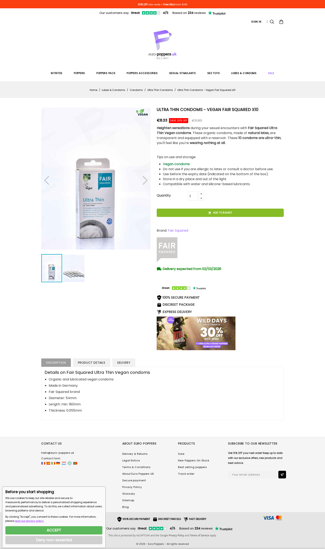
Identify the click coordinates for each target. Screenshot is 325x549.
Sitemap (128, 500)
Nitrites (56, 73)
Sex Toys (213, 73)
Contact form (51, 458)
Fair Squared (178, 230)
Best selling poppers (192, 467)
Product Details (91, 363)
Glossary (128, 493)
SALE (271, 73)
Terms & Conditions (136, 467)
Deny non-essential (54, 540)
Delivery (124, 363)
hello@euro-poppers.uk (57, 453)
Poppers (79, 73)
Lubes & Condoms (244, 73)
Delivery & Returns (135, 454)
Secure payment (134, 480)
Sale (181, 454)
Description (56, 363)
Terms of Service (199, 535)
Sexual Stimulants (182, 73)
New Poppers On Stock (193, 460)
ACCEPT (54, 530)
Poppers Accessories (142, 73)
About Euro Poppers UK (138, 474)
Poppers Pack (105, 73)
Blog (125, 507)
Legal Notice (131, 460)
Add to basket (220, 213)
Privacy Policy (132, 487)
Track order (186, 474)
